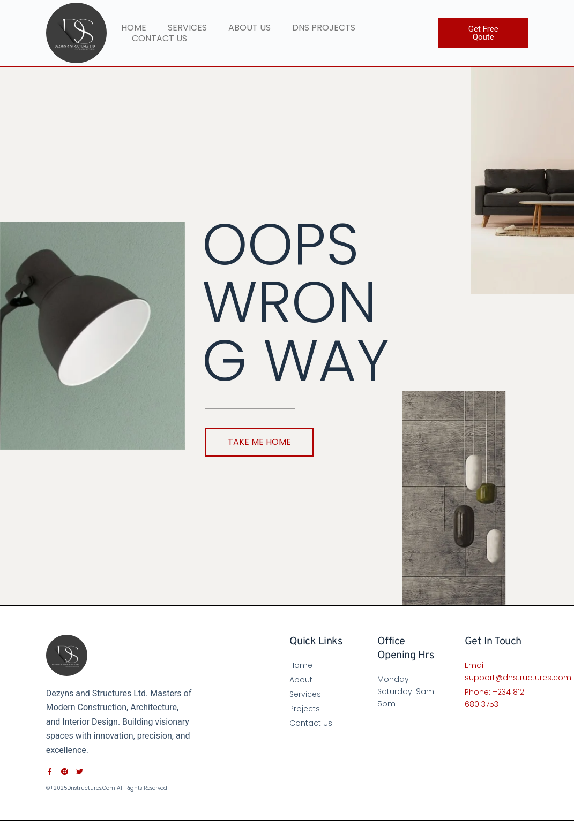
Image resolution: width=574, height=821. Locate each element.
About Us (249, 27)
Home (133, 27)
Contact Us (159, 38)
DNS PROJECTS (323, 27)
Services (187, 27)
